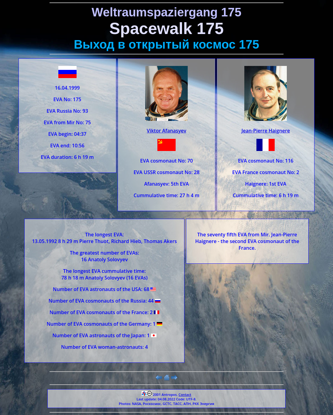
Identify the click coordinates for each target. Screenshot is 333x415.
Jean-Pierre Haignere (266, 130)
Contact (185, 394)
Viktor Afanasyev (166, 130)
